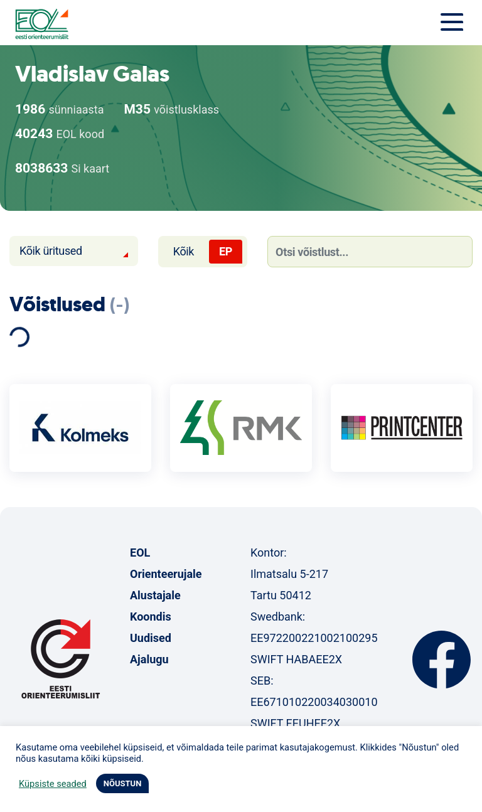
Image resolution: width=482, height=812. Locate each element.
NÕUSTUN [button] (123, 783)
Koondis (150, 616)
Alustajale (155, 595)
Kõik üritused (50, 250)
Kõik (183, 251)
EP (225, 251)
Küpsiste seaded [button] (53, 783)
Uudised (150, 637)
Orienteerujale (166, 573)
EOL (140, 552)
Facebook (441, 659)
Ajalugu (149, 659)
